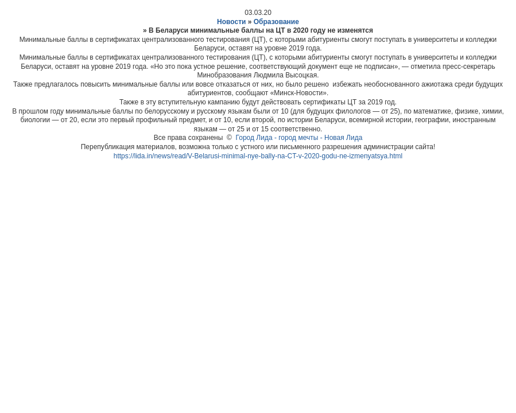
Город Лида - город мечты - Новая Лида (299, 138)
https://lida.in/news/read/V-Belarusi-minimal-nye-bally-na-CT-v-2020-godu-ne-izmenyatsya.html (258, 156)
